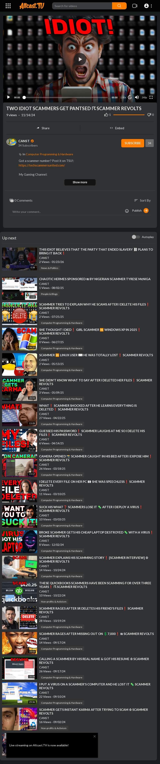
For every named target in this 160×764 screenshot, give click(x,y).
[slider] (66, 96)
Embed (117, 127)
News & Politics (49, 267)
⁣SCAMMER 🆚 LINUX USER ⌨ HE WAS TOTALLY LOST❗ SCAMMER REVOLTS (96, 354)
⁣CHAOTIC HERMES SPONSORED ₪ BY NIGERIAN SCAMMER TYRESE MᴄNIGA (95, 278)
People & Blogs (49, 293)
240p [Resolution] (144, 97)
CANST (26, 140)
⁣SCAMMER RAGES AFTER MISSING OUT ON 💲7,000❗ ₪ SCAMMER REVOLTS (96, 633)
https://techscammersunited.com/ (42, 165)
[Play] (8, 97)
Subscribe (132, 143)
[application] (80, 59)
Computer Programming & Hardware (49, 153)
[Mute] (137, 97)
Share (43, 127)
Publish (140, 210)
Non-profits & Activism (53, 601)
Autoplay (148, 236)
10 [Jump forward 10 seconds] (130, 97)
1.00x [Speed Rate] (123, 97)
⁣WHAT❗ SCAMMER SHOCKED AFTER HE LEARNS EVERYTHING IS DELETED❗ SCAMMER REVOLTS (88, 406)
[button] (149, 6)
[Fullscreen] (151, 97)
